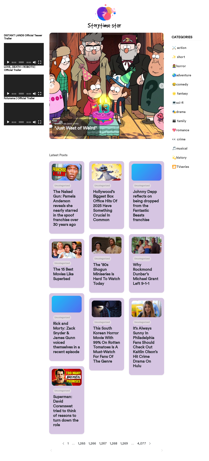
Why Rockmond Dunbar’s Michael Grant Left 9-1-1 (145, 274)
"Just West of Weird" (76, 128)
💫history (179, 157)
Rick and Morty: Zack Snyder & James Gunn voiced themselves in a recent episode (66, 338)
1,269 (124, 443)
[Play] (8, 62)
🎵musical (179, 148)
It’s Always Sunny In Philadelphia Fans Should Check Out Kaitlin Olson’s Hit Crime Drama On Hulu (145, 347)
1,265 (81, 443)
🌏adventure (181, 75)
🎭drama (178, 112)
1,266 (92, 443)
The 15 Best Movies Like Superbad (63, 274)
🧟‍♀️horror (179, 66)
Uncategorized (62, 185)
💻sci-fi (178, 102)
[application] (24, 54)
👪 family (179, 121)
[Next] (162, 86)
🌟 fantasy (180, 93)
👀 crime (178, 139)
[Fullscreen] (39, 62)
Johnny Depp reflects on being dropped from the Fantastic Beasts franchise (146, 206)
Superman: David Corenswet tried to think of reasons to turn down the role (65, 411)
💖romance (180, 130)
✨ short (178, 57)
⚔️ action (179, 48)
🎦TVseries (180, 166)
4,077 (141, 443)
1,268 (113, 443)
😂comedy (180, 84)
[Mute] (34, 62)
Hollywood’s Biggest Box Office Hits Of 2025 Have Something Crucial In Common (105, 206)
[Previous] (51, 86)
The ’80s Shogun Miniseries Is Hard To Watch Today (106, 274)
